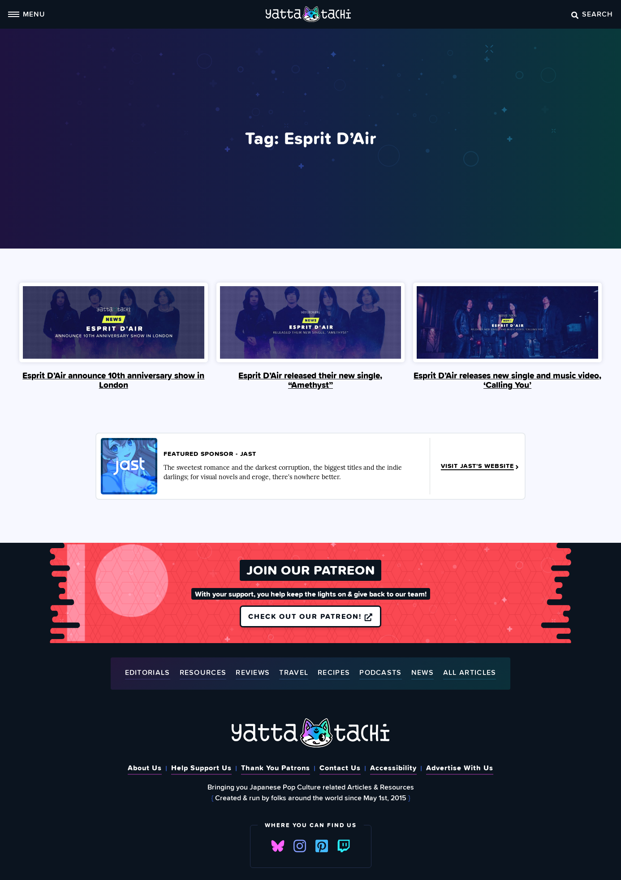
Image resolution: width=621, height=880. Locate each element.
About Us (145, 767)
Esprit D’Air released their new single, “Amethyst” (310, 380)
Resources (203, 673)
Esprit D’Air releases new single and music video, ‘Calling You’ (507, 380)
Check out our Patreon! (310, 616)
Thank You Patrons (275, 767)
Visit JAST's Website (480, 466)
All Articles (469, 673)
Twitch (343, 846)
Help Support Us (201, 767)
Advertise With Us (459, 767)
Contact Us (340, 767)
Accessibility (393, 767)
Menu (26, 14)
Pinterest (322, 846)
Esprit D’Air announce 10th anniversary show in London (113, 380)
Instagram (300, 846)
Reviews (253, 673)
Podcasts (380, 673)
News (422, 673)
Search (592, 14)
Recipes (334, 673)
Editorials (147, 673)
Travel (293, 673)
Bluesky (278, 846)
